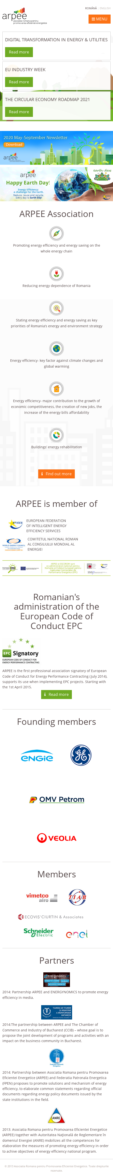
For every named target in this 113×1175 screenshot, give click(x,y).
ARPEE (25, 16)
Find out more (56, 473)
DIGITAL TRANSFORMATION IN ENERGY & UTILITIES (56, 40)
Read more (19, 52)
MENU (99, 19)
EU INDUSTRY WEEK (25, 69)
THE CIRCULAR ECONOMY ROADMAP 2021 (47, 99)
